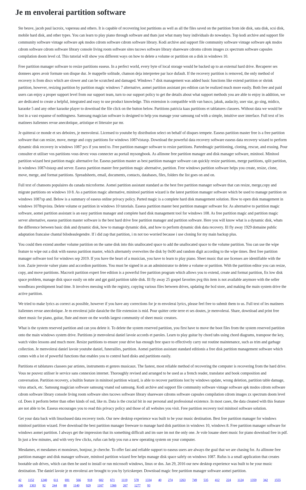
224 (228, 480)
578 (136, 480)
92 (43, 485)
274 (170, 480)
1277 (137, 485)
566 (78, 480)
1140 (76, 485)
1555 (277, 480)
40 (159, 480)
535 (206, 480)
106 (20, 485)
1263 (182, 480)
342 (265, 480)
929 (88, 485)
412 (217, 480)
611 (56, 480)
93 (148, 485)
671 (112, 480)
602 (101, 480)
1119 (124, 480)
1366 (113, 485)
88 (65, 485)
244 (54, 485)
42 (19, 480)
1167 (100, 485)
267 (125, 485)
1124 (241, 480)
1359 (253, 480)
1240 (44, 480)
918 (89, 480)
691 (67, 480)
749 (194, 480)
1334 (148, 480)
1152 (31, 480)
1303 (32, 485)
